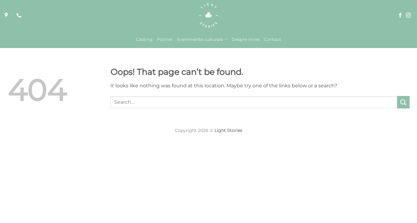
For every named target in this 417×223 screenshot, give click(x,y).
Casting (144, 39)
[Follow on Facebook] (400, 15)
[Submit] (403, 102)
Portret (165, 39)
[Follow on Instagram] (408, 15)
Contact (272, 39)
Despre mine (246, 39)
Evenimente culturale (202, 39)
